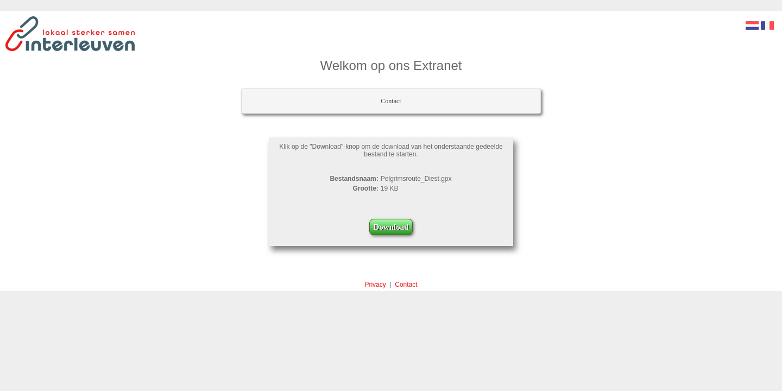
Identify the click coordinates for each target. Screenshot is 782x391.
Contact (391, 101)
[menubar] (390, 101)
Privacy (375, 284)
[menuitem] (390, 101)
